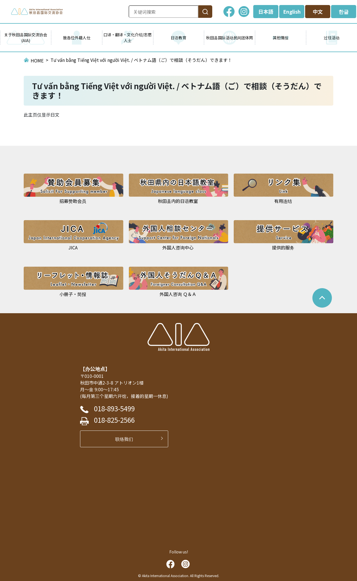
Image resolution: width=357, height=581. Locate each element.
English (292, 11)
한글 (344, 11)
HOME (37, 60)
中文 (318, 11)
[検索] (205, 11)
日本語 (265, 11)
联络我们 (126, 439)
